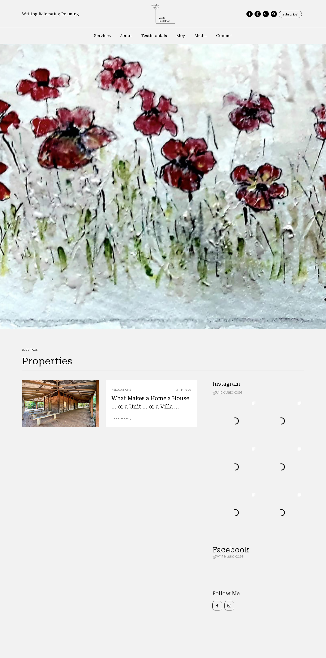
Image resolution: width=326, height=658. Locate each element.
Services (102, 35)
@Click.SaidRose (227, 392)
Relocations (121, 389)
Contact (224, 35)
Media (201, 35)
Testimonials (154, 35)
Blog (180, 35)
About (126, 35)
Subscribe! (290, 14)
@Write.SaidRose (228, 556)
